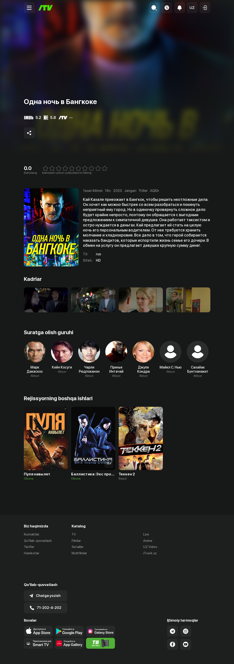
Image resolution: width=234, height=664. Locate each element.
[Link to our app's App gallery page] (69, 621)
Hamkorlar (31, 553)
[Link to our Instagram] (185, 609)
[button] (192, 7)
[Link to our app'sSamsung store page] (100, 609)
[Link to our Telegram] (172, 609)
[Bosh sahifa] (45, 7)
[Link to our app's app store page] (38, 609)
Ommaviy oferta (168, 656)
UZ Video (150, 547)
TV (74, 534)
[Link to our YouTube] (185, 622)
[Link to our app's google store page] (69, 609)
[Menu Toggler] (29, 7)
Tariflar (29, 547)
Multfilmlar (79, 553)
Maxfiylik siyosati (197, 656)
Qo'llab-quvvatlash (38, 541)
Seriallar (78, 547)
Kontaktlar (31, 534)
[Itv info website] (100, 621)
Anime (147, 541)
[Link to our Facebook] (172, 622)
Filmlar (76, 541)
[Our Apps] (38, 621)
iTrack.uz (150, 553)
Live (146, 534)
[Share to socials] (29, 132)
